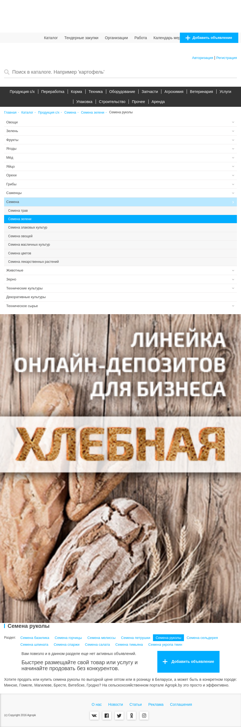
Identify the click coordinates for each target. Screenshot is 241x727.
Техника (96, 91)
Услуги (225, 91)
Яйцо (10, 166)
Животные (14, 270)
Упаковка (84, 101)
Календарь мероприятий (175, 38)
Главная (10, 112)
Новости (115, 704)
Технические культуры (24, 288)
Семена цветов (19, 253)
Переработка (52, 91)
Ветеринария (201, 91)
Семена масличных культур (29, 245)
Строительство (112, 101)
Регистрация (226, 58)
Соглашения (181, 704)
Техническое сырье (22, 306)
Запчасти (150, 91)
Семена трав (18, 211)
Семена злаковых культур (27, 227)
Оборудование (122, 91)
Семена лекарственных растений (33, 262)
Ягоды (11, 148)
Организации (116, 38)
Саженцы (14, 193)
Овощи (12, 122)
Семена (70, 112)
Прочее (138, 101)
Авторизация (202, 58)
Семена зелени (92, 112)
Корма (76, 91)
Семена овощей (20, 236)
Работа (140, 38)
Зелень (12, 131)
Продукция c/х (22, 91)
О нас (97, 704)
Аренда (158, 101)
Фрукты (12, 140)
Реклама (156, 704)
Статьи (135, 704)
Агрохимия (173, 91)
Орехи (11, 175)
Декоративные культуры (26, 297)
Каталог (51, 38)
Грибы (11, 184)
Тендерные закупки (81, 38)
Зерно (11, 279)
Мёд (9, 157)
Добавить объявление (209, 38)
